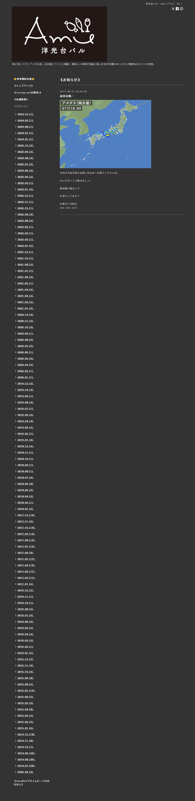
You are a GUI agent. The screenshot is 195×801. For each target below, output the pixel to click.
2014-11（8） (26, 740)
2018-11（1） (26, 452)
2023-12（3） (26, 145)
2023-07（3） (26, 164)
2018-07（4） (26, 477)
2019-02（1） (26, 433)
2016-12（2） (26, 590)
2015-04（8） (26, 709)
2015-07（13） (27, 690)
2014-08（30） (27, 759)
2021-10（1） (26, 258)
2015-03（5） (26, 715)
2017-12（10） (27, 515)
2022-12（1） (26, 195)
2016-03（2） (26, 640)
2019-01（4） (26, 439)
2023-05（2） (26, 176)
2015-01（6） (26, 728)
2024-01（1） (26, 139)
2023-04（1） (26, 183)
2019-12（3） (26, 383)
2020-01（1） (26, 377)
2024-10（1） (26, 114)
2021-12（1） (26, 251)
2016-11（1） (26, 596)
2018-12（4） (26, 446)
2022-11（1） (26, 201)
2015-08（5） (26, 684)
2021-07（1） (26, 270)
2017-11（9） (26, 521)
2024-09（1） (26, 120)
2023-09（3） (26, 151)
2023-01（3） (26, 189)
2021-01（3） (26, 308)
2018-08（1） (26, 471)
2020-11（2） (26, 320)
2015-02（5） (26, 721)
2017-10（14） (27, 527)
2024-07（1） (26, 132)
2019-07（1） (26, 408)
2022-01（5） (26, 245)
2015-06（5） (26, 696)
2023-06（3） (26, 170)
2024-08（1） (26, 126)
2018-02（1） (26, 502)
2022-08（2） (26, 220)
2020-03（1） (26, 370)
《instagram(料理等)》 (28, 92)
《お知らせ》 (21, 106)
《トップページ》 (24, 85)
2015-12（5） (26, 659)
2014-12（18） (27, 734)
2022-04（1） (26, 233)
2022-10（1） (26, 208)
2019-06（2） (26, 414)
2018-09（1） (26, 464)
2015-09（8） (26, 677)
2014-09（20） (27, 753)
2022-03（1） (26, 239)
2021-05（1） (26, 283)
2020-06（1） (26, 352)
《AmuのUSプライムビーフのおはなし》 (32, 782)
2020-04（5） (26, 364)
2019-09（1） (26, 396)
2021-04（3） (26, 289)
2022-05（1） (26, 226)
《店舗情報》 (21, 99)
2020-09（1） (26, 333)
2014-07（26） (27, 765)
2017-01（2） (26, 584)
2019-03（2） (26, 427)
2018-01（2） (26, 508)
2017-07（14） (27, 546)
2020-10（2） (26, 327)
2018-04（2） (26, 496)
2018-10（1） (26, 458)
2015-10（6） (26, 671)
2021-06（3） (26, 277)
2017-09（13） (27, 533)
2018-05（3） (26, 490)
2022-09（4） (26, 214)
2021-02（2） (26, 302)
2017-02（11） (27, 577)
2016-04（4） (26, 634)
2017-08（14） (27, 540)
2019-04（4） (26, 421)
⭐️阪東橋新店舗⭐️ (24, 78)
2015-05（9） (26, 703)
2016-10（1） (26, 602)
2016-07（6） (26, 615)
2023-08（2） (26, 157)
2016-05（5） (26, 627)
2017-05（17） (27, 558)
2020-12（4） (26, 314)
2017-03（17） (27, 571)
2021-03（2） (26, 295)
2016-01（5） (26, 652)
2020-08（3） (26, 339)
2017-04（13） (27, 565)
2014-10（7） (26, 746)
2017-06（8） (26, 552)
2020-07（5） (26, 345)
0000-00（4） (26, 771)
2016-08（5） (26, 609)
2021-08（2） (26, 264)
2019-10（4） (26, 389)
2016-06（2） (26, 621)
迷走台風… (67, 96)
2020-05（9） (26, 358)
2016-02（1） (26, 646)
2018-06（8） (26, 483)
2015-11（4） (26, 665)
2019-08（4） (26, 402)
